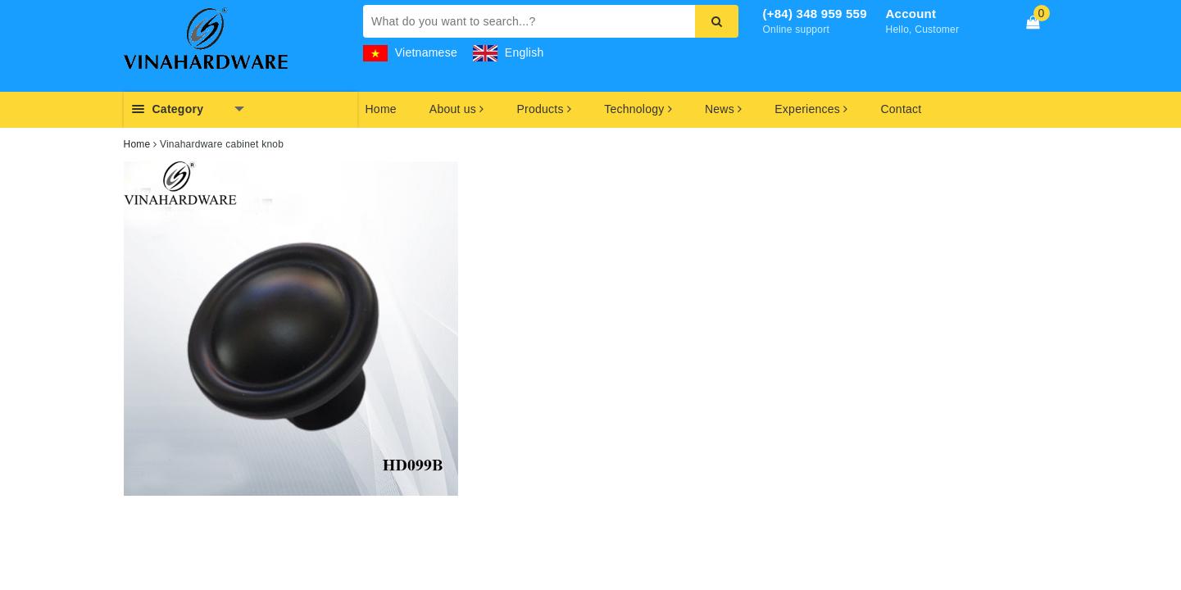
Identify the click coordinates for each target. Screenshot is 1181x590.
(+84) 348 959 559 (815, 13)
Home (381, 109)
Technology (638, 109)
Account (911, 13)
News (723, 109)
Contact (900, 109)
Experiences (810, 109)
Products (544, 109)
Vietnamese (410, 52)
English (508, 52)
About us (456, 109)
